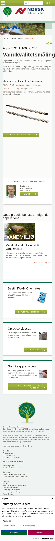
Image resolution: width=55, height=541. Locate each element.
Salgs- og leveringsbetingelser (13, 461)
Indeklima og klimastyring (11, 492)
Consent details (8, 525)
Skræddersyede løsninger (12, 457)
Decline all (41, 533)
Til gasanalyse (8, 453)
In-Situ (20, 38)
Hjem (4, 38)
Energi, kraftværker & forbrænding (14, 485)
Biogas (5, 483)
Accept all (14, 533)
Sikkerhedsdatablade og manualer (14, 474)
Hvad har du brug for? (42, 263)
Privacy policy (29, 525)
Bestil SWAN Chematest (11, 468)
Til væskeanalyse (9, 455)
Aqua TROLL (29, 38)
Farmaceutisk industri (10, 487)
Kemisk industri (8, 494)
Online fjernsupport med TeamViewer (15, 476)
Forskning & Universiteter (11, 490)
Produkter (12, 38)
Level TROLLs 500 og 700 (13, 89)
